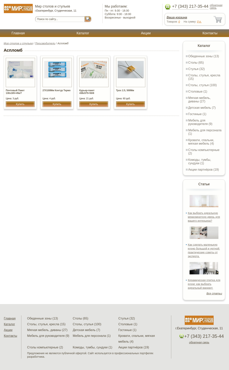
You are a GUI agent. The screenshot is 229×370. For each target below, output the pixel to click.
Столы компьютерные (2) (45, 347)
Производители (45, 43)
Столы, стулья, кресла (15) (46, 324)
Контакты (209, 33)
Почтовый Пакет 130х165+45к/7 (15, 91)
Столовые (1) (197, 91)
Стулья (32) (196, 69)
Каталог (83, 33)
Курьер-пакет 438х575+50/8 (86, 91)
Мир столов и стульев (18, 43)
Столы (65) (196, 62)
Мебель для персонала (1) (92, 335)
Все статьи (214, 293)
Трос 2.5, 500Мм (125, 90)
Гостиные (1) (197, 114)
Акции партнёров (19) (203, 169)
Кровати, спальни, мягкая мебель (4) (201, 141)
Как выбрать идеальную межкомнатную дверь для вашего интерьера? (204, 217)
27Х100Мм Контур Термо (56, 90)
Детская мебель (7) (202, 107)
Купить (20, 104)
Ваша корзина (177, 17)
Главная (18, 33)
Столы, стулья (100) (202, 85)
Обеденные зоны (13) (203, 56)
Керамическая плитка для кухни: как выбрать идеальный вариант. (204, 284)
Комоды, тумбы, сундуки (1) (199, 161)
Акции (146, 33)
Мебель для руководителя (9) (200, 122)
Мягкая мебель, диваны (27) (199, 99)
